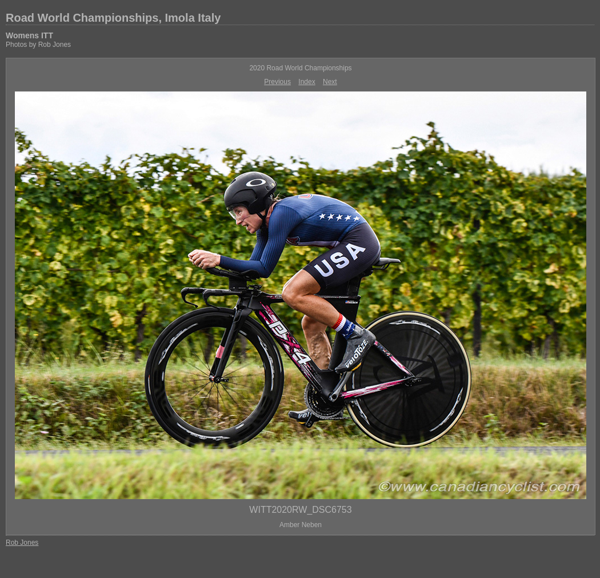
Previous (277, 82)
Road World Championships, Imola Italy (113, 17)
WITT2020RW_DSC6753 (300, 510)
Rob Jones (22, 543)
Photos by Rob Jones (38, 45)
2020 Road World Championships (300, 68)
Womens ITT (29, 35)
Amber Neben (300, 525)
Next (330, 82)
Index (306, 82)
